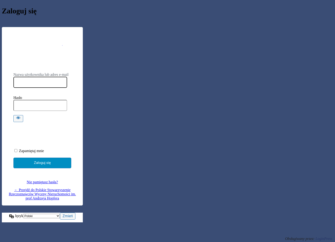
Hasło (17, 98)
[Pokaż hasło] (18, 118)
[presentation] (45, 134)
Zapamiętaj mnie (31, 151)
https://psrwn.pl (42, 52)
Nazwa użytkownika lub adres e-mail (40, 75)
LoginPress (324, 239)
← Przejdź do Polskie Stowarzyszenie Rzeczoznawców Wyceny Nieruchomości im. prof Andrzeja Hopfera (42, 194)
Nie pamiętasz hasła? (42, 182)
